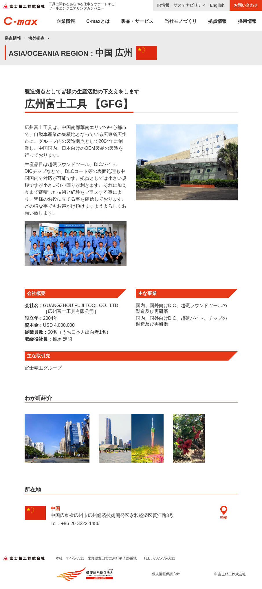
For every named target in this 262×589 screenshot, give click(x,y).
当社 (180, 21)
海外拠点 (36, 38)
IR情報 (163, 5)
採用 (247, 21)
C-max (98, 21)
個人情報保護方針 (166, 574)
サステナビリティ (189, 5)
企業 (65, 21)
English (217, 5)
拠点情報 (13, 38)
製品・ (137, 21)
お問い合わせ (246, 5)
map (223, 512)
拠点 (217, 21)
